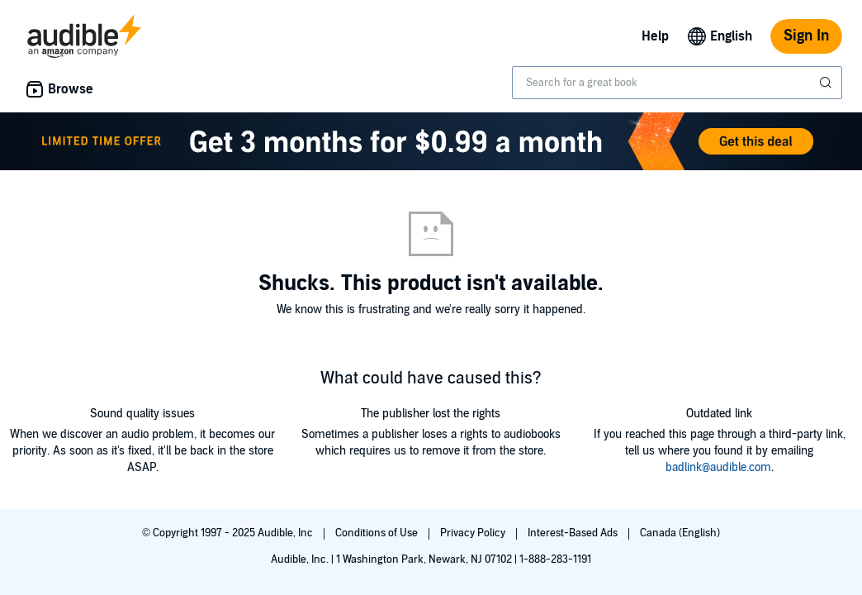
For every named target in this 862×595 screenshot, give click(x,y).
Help (655, 36)
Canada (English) (680, 533)
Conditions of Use (377, 533)
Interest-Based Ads (574, 533)
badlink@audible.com (718, 467)
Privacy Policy (474, 533)
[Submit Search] (827, 82)
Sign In (806, 36)
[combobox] (677, 82)
